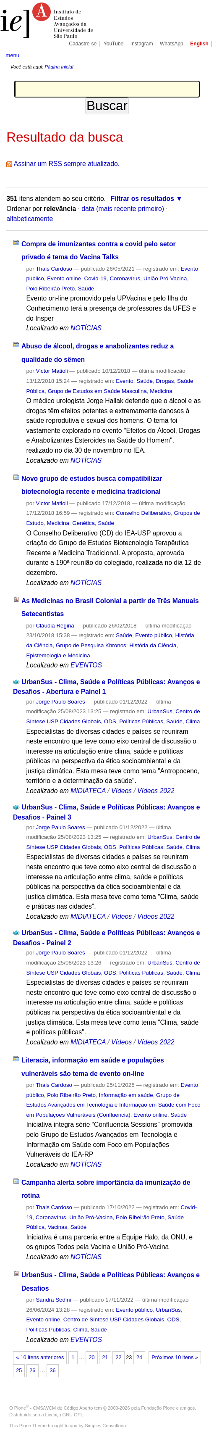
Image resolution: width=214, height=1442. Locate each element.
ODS (110, 721)
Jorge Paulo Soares (60, 702)
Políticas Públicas (141, 721)
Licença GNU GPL (64, 1414)
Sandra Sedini (53, 1300)
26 (32, 1370)
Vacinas (58, 1227)
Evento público (153, 635)
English (199, 44)
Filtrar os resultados (142, 198)
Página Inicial (58, 66)
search (199, 55)
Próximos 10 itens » (174, 1357)
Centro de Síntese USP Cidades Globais (113, 1319)
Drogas (165, 381)
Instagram (141, 44)
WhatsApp (171, 44)
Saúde (86, 288)
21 (105, 1357)
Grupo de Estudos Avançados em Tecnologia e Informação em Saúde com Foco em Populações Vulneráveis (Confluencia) (113, 1105)
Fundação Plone (158, 1407)
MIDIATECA (88, 790)
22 (119, 1357)
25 (19, 1370)
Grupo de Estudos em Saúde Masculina (97, 391)
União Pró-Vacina (165, 278)
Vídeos (121, 790)
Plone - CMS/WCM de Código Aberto (53, 1407)
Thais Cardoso (54, 269)
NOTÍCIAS (86, 328)
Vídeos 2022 (155, 790)
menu (12, 55)
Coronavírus (125, 278)
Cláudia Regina (55, 625)
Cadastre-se (83, 44)
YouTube (114, 44)
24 (139, 1357)
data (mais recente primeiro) (122, 208)
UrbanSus (159, 711)
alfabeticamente (29, 218)
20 (91, 1357)
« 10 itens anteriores (40, 1357)
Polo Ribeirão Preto (50, 288)
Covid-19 (95, 278)
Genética (83, 523)
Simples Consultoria (105, 1425)
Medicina (161, 391)
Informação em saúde (126, 1095)
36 (52, 1370)
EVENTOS (86, 665)
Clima (192, 721)
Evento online (64, 278)
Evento (124, 381)
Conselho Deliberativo (143, 513)
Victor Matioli (52, 371)
